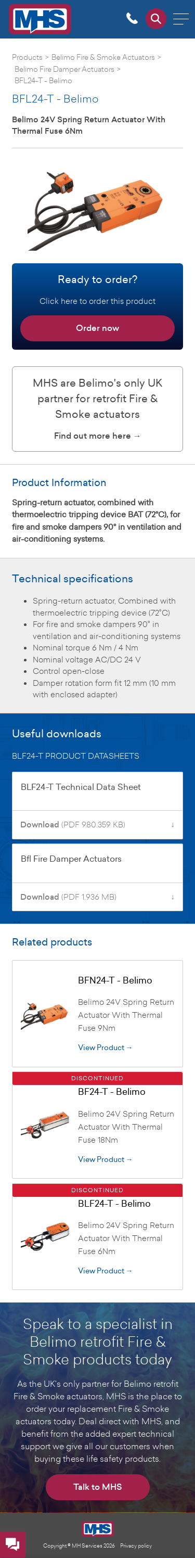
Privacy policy (136, 1545)
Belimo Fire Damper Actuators (64, 69)
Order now (97, 328)
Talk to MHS (97, 1487)
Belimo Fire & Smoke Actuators (103, 57)
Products (27, 57)
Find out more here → (97, 436)
